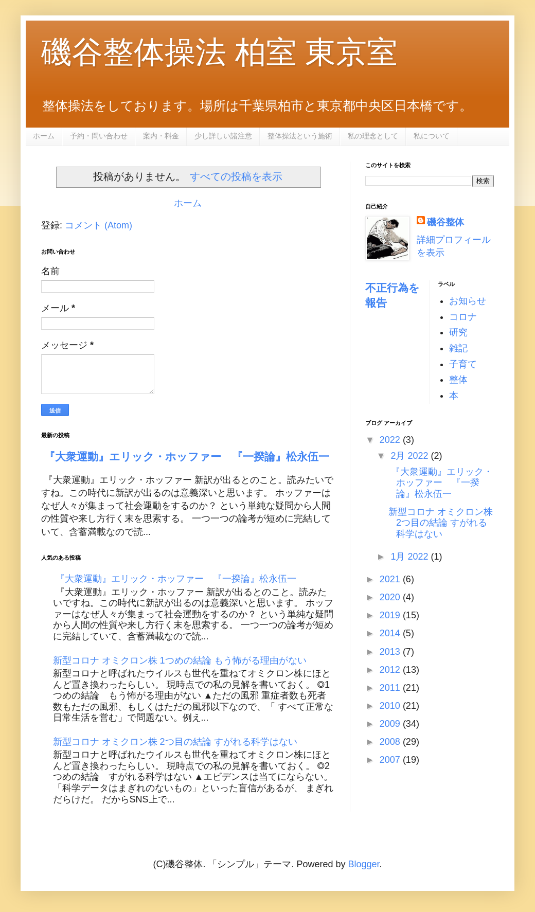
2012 (391, 670)
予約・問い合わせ (99, 136)
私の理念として (373, 136)
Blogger (363, 864)
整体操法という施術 (300, 136)
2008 (391, 742)
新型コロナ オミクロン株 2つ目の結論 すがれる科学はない (175, 742)
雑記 (458, 348)
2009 (391, 724)
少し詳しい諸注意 (223, 136)
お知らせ (467, 301)
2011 (391, 688)
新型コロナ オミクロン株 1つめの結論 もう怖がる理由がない (180, 660)
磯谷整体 (445, 222)
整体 (458, 379)
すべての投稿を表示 (236, 176)
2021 (391, 579)
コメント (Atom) (98, 225)
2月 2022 (410, 456)
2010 (391, 706)
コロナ (463, 317)
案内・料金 (161, 136)
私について (432, 136)
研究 (458, 332)
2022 (391, 440)
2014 (391, 633)
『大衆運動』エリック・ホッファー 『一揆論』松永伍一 (185, 456)
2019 (391, 615)
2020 (391, 597)
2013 (391, 652)
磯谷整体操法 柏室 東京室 (219, 52)
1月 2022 (410, 556)
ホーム (44, 136)
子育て (463, 364)
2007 (391, 760)
